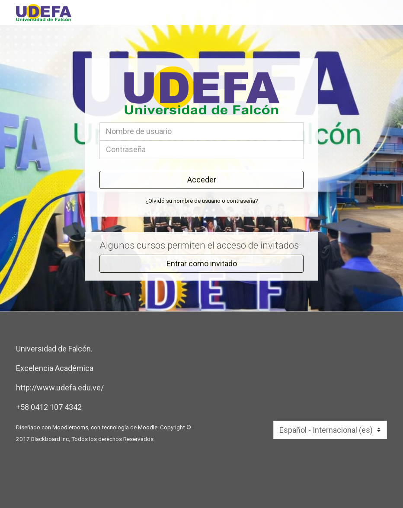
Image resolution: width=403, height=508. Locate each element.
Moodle (147, 427)
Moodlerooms (70, 427)
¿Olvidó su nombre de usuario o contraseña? (201, 200)
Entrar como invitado (201, 263)
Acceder (201, 179)
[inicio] (112, 12)
